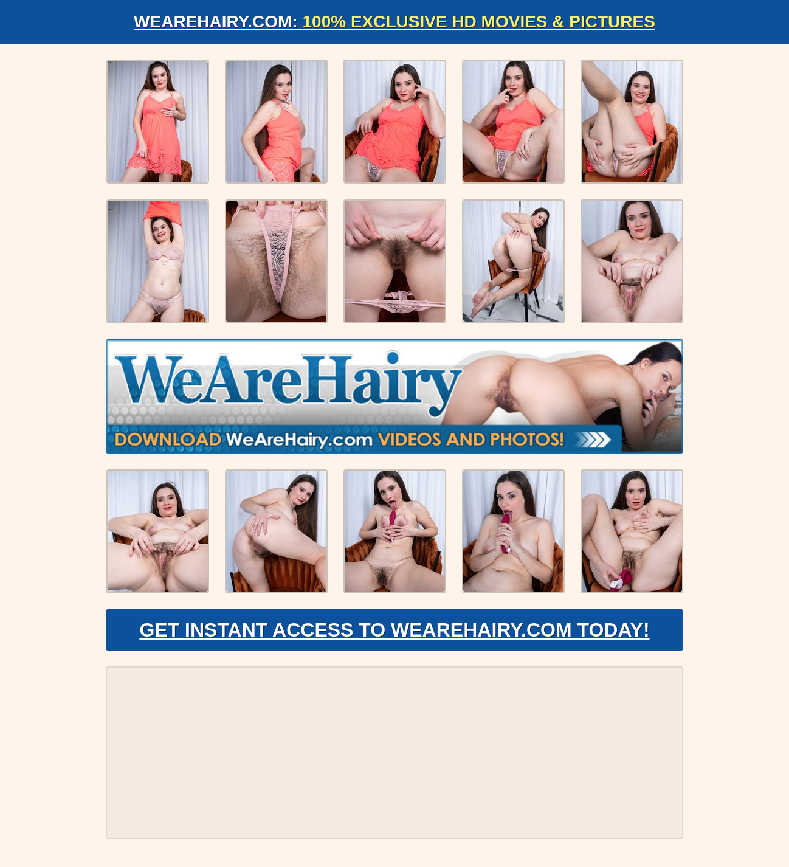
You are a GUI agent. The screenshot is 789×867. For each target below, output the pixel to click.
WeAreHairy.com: (394, 21)
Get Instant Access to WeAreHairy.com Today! (394, 630)
